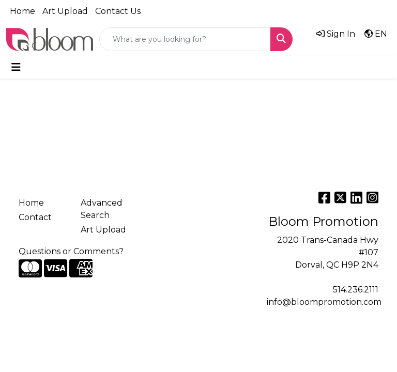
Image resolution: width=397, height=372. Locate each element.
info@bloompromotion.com (324, 302)
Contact (35, 217)
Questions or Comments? (71, 251)
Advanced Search (102, 209)
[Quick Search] (185, 39)
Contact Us (118, 11)
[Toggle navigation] (16, 67)
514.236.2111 (355, 290)
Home (22, 11)
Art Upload (65, 11)
